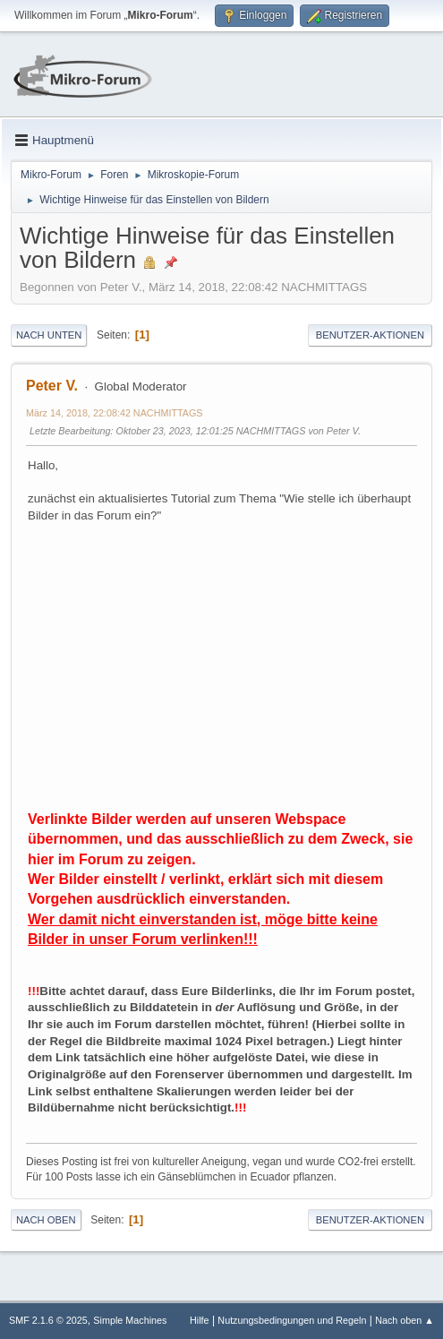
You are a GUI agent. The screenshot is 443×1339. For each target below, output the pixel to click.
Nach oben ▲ (404, 1320)
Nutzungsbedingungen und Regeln (291, 1320)
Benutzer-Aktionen (370, 335)
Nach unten (48, 335)
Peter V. (52, 385)
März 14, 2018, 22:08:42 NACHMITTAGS (114, 413)
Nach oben (46, 1220)
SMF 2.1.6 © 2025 (48, 1320)
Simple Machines (129, 1320)
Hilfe (199, 1320)
